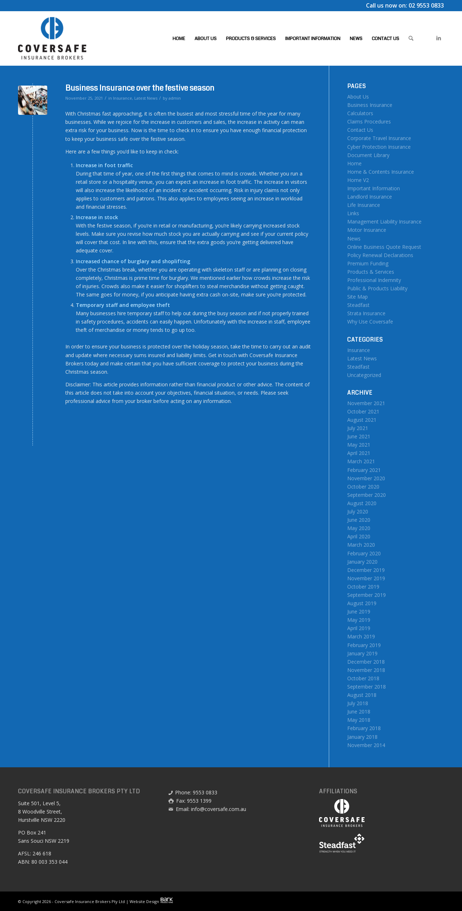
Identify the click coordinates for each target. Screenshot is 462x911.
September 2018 (366, 686)
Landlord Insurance (369, 196)
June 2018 (358, 711)
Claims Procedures (369, 121)
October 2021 (363, 411)
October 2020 (363, 486)
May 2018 (358, 719)
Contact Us (360, 129)
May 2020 (358, 528)
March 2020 (361, 544)
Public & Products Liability (377, 288)
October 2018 (363, 678)
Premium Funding (367, 263)
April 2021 (358, 453)
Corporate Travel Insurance (379, 138)
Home (354, 163)
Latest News (145, 98)
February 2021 (364, 470)
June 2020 (358, 519)
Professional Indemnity (374, 280)
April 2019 (358, 628)
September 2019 (366, 594)
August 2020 (361, 503)
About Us (358, 96)
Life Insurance (363, 204)
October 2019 (363, 586)
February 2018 (364, 728)
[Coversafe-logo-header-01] (52, 38)
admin (175, 98)
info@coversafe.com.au (218, 809)
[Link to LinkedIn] (438, 37)
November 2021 (366, 403)
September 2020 (366, 494)
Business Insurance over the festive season (139, 88)
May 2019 (358, 619)
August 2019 (361, 603)
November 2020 (366, 478)
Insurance (122, 98)
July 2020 (357, 511)
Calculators (360, 113)
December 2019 (366, 570)
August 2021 (361, 419)
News (354, 238)
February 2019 (364, 645)
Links (353, 213)
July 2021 (357, 428)
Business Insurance (369, 104)
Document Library (368, 155)
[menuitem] (179, 38)
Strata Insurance (366, 313)
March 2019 (361, 636)
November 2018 (366, 670)
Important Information (373, 188)
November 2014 (366, 745)
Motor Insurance (366, 229)
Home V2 (358, 180)
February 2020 (364, 553)
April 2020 (358, 536)
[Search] (411, 38)
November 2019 (366, 578)
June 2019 (358, 611)
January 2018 (362, 736)
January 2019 (362, 653)
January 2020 (362, 561)
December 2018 (366, 661)
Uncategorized (364, 375)
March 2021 (361, 461)
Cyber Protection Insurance (379, 146)
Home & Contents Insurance (380, 171)
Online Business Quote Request (384, 246)
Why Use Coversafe (370, 321)
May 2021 (358, 444)
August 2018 (361, 694)
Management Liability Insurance (384, 221)
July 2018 (357, 703)
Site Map (357, 296)
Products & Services (370, 271)
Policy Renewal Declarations (380, 255)
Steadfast (358, 305)
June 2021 (358, 436)
